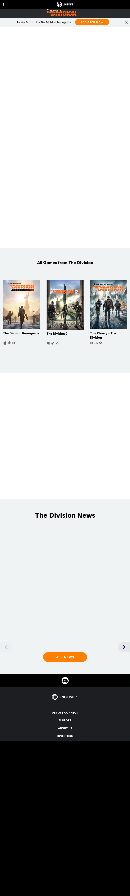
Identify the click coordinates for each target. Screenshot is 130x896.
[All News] (65, 657)
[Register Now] (92, 22)
